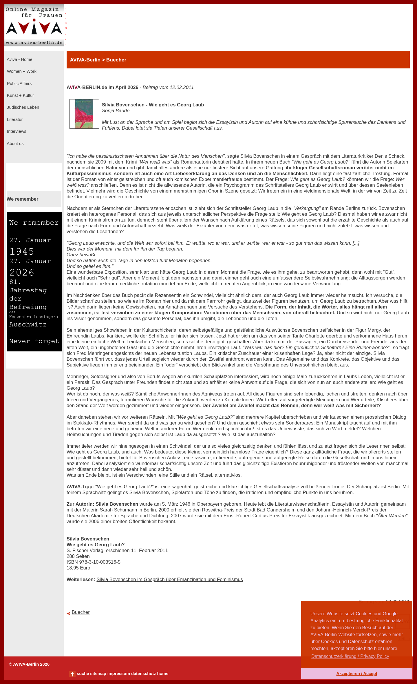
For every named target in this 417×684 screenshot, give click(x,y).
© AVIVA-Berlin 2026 (29, 664)
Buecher (81, 612)
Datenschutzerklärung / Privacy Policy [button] (350, 656)
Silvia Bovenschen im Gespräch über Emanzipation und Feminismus (169, 579)
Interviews (16, 131)
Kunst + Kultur (20, 95)
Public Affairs (19, 83)
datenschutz (143, 673)
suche (83, 673)
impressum (118, 673)
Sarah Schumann (118, 510)
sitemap (98, 673)
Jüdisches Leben (22, 107)
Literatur (14, 119)
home (162, 673)
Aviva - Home (19, 59)
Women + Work (21, 71)
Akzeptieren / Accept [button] (356, 673)
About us (15, 143)
